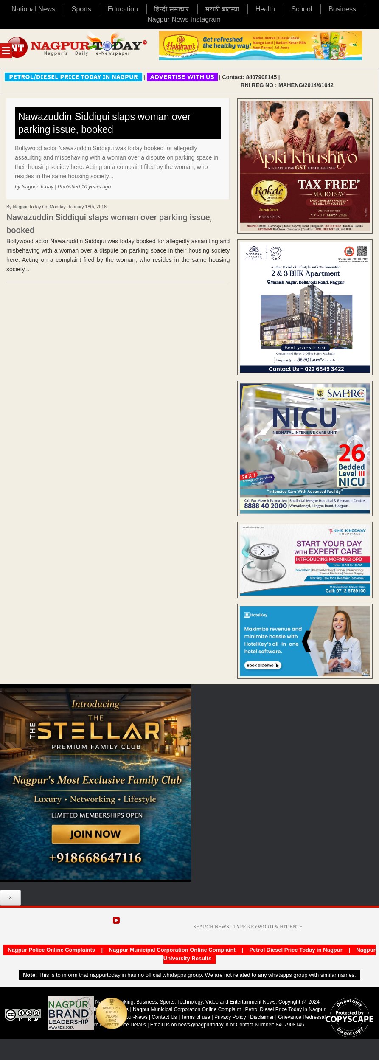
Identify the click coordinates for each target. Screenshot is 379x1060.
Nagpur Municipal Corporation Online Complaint (172, 950)
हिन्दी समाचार (171, 9)
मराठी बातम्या (222, 9)
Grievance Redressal (302, 1017)
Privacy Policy (230, 1017)
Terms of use (195, 1017)
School (302, 9)
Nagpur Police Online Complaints (51, 950)
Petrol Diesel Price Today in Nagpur (295, 950)
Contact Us (164, 1017)
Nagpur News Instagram (184, 19)
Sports (81, 9)
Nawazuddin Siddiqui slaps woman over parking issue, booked (104, 123)
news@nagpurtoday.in (203, 1025)
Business (342, 9)
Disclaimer (262, 1017)
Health (265, 9)
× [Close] (10, 898)
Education (123, 9)
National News (33, 9)
